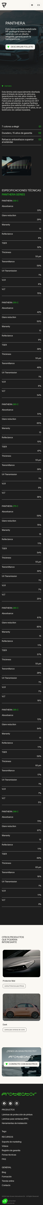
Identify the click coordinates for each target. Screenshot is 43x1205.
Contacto (6, 1185)
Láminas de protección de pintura (17, 1115)
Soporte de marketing (11, 1142)
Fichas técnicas (9, 1155)
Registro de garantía (11, 1150)
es (38, 5)
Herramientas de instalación (14, 1123)
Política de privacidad (8, 1201)
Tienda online (8, 1181)
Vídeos (5, 1146)
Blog (4, 1172)
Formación (7, 1177)
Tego (4, 1131)
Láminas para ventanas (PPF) (15, 1119)
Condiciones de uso (8, 1203)
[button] (32, 5)
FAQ (4, 1159)
